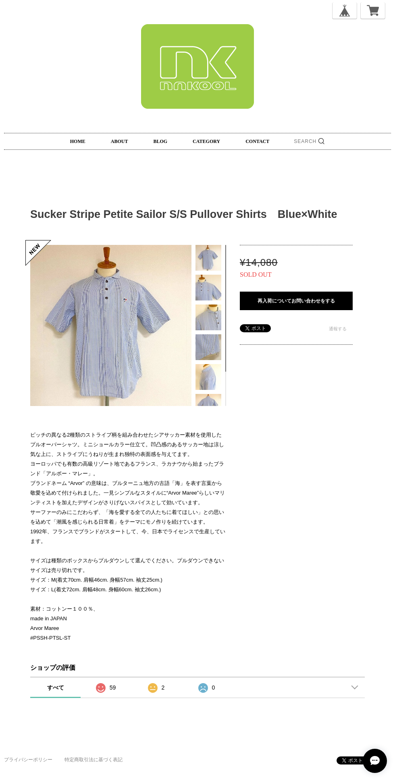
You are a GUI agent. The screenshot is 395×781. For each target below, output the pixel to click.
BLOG (160, 141)
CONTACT (257, 141)
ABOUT (119, 141)
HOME (77, 141)
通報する (338, 328)
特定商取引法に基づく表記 (93, 759)
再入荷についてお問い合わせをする (296, 301)
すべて (55, 687)
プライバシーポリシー (28, 759)
